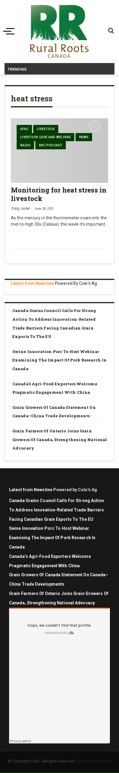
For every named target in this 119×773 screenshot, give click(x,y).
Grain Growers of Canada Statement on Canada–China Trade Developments (54, 412)
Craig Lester (20, 208)
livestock (46, 129)
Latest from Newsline (32, 283)
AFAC (24, 129)
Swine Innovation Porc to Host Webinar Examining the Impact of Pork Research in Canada (59, 360)
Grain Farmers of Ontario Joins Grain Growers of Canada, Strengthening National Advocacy (59, 439)
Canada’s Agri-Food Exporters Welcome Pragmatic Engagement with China (54, 388)
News (83, 137)
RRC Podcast (50, 145)
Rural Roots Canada (93, 761)
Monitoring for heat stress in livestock (58, 194)
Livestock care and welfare (45, 137)
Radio (25, 145)
